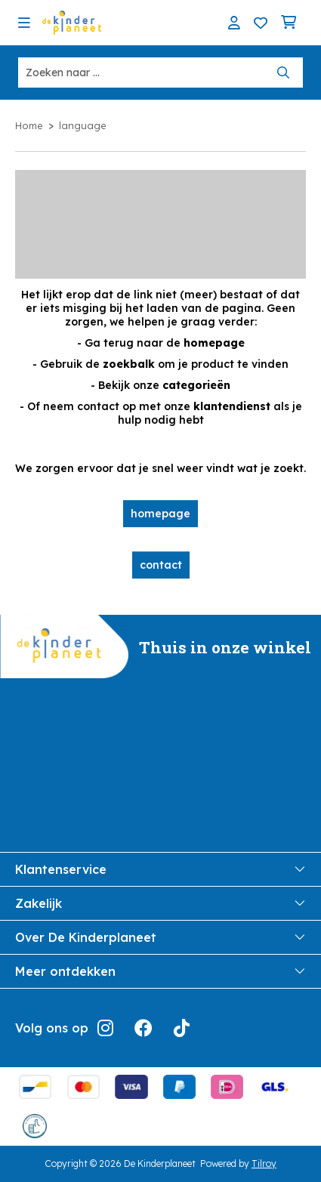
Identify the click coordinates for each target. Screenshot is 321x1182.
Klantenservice (160, 869)
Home (29, 125)
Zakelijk (160, 903)
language (82, 125)
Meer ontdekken (160, 971)
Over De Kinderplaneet (160, 937)
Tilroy (264, 1163)
